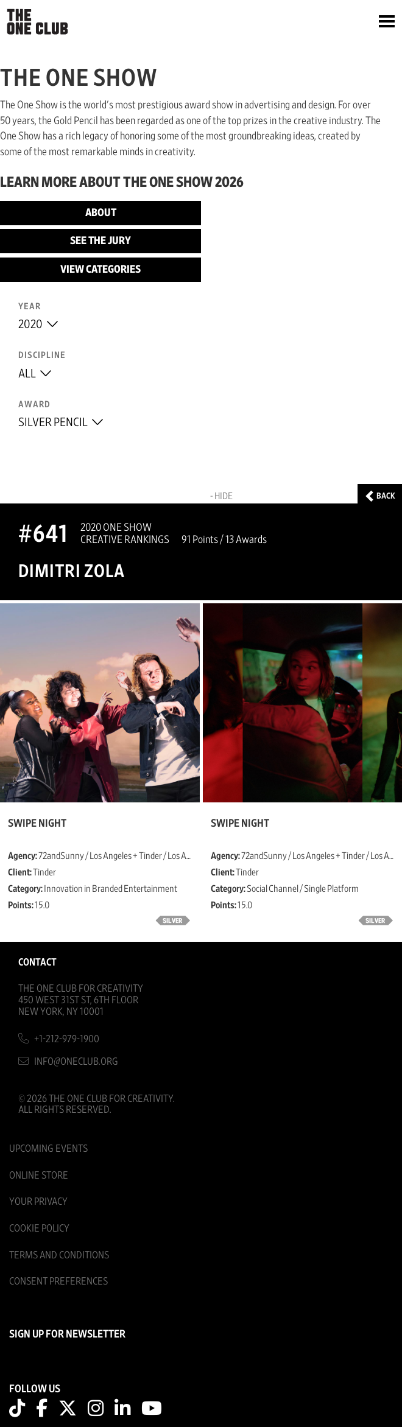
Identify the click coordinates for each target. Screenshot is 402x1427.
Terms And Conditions (59, 1255)
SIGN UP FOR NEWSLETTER (67, 1334)
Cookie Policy (39, 1228)
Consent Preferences (58, 1281)
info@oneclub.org (76, 1061)
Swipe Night (37, 823)
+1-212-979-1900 (66, 1039)
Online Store (38, 1175)
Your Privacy (38, 1201)
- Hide (221, 496)
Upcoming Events (48, 1148)
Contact (37, 962)
